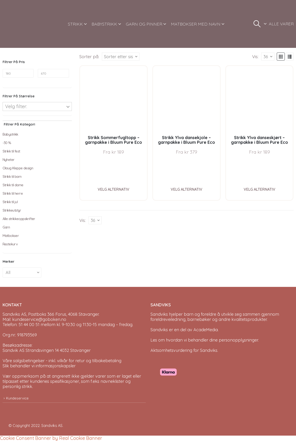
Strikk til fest (11, 151)
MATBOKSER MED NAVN (195, 24)
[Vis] (267, 57)
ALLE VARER (281, 24)
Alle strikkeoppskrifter (19, 219)
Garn (6, 227)
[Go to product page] (113, 99)
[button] (257, 23)
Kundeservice (17, 398)
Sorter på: (89, 56)
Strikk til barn (12, 176)
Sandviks (159, 314)
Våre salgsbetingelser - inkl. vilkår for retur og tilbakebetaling (62, 360)
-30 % (7, 143)
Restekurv (10, 244)
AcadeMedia (205, 329)
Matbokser (11, 235)
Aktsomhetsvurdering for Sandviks (183, 350)
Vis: (255, 56)
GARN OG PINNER (144, 24)
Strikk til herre (13, 193)
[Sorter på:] (120, 57)
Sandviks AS (51, 425)
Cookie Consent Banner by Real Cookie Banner (51, 438)
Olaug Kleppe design (18, 168)
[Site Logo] (20, 24)
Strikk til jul (10, 202)
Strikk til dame (13, 185)
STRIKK (75, 24)
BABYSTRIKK (104, 24)
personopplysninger (238, 340)
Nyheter (9, 159)
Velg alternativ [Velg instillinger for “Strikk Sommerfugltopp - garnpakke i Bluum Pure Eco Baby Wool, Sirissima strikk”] (113, 189)
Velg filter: (16, 106)
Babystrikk (10, 134)
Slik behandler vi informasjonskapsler (39, 366)
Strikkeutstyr (12, 210)
